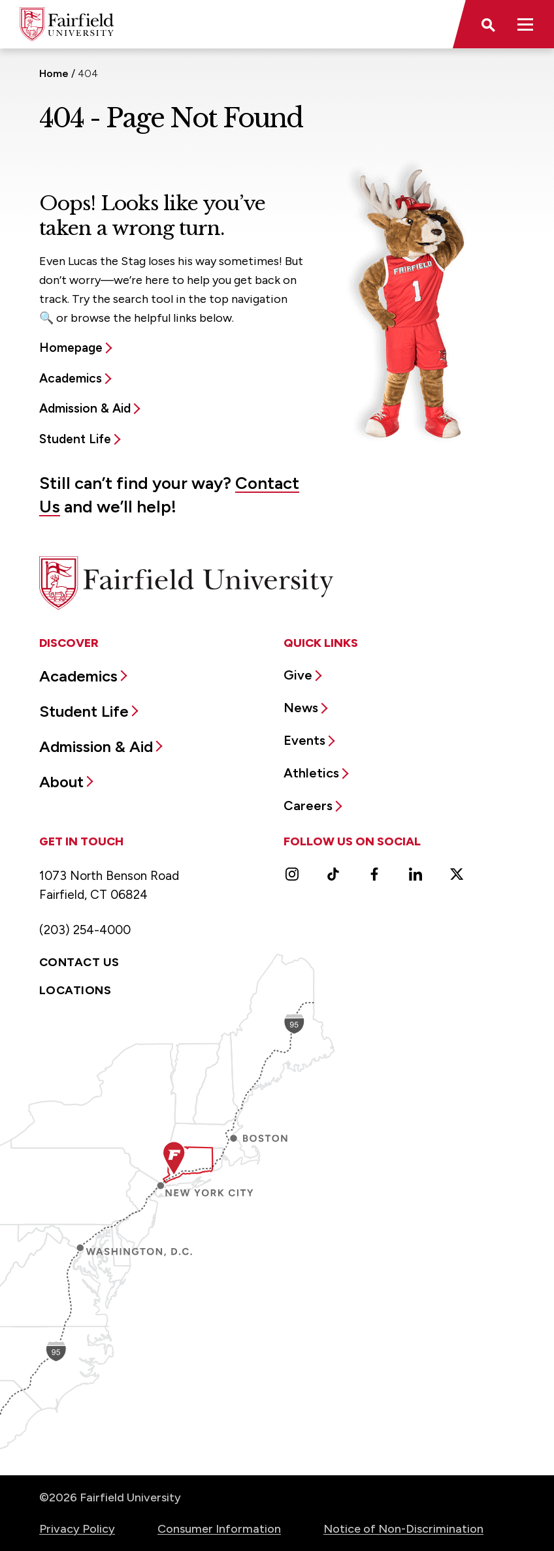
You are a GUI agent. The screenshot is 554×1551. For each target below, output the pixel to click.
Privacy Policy (77, 1529)
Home (54, 73)
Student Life (75, 438)
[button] (487, 24)
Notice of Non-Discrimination (403, 1529)
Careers (308, 805)
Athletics (311, 773)
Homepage (71, 347)
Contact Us (79, 962)
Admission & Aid (85, 408)
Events (304, 740)
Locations (75, 990)
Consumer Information (219, 1529)
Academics (70, 378)
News (301, 707)
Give (298, 675)
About (61, 781)
